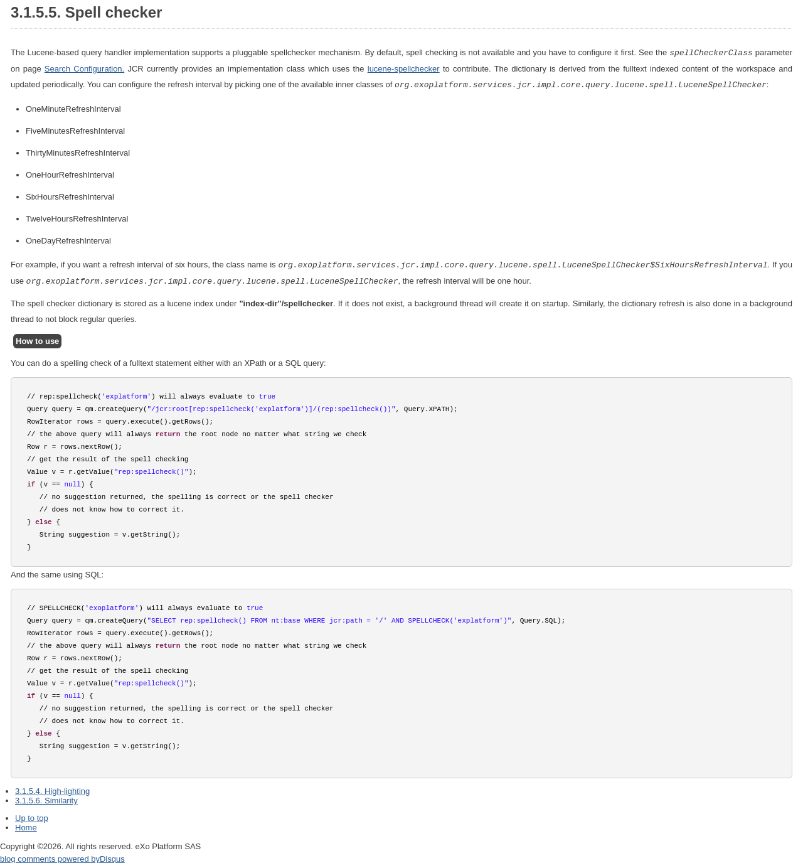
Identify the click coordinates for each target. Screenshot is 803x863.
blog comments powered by (62, 856)
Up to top (31, 815)
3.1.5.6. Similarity (46, 798)
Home (26, 825)
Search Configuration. (84, 68)
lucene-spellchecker (404, 68)
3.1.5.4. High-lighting (52, 788)
